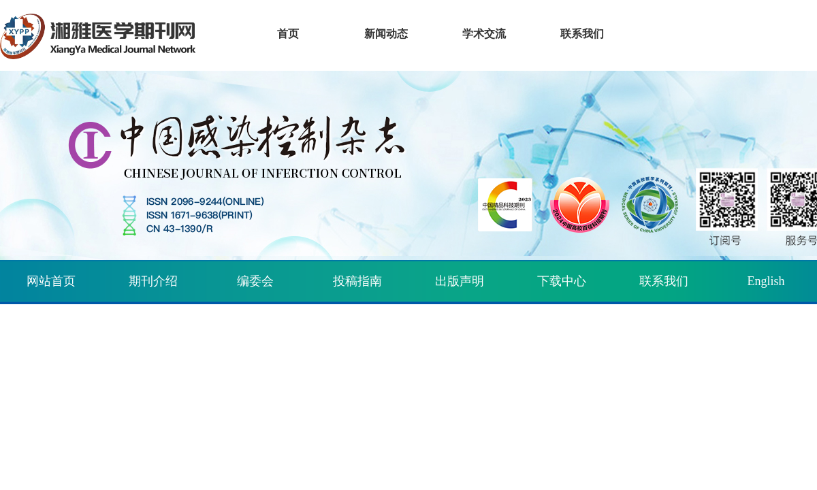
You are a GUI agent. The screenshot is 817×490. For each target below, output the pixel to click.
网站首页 (51, 281)
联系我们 (663, 281)
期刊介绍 (153, 281)
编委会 (255, 281)
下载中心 (561, 281)
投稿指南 (357, 281)
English (765, 281)
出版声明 (459, 281)
